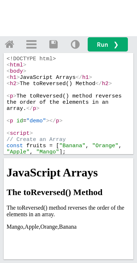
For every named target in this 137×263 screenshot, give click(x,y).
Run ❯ (108, 44)
